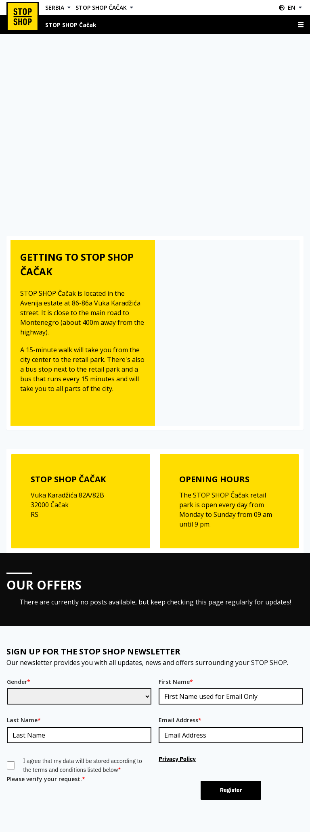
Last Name (24, 720)
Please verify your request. (46, 779)
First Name (176, 682)
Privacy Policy (177, 759)
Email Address (180, 720)
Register (231, 790)
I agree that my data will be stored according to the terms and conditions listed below (82, 765)
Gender (18, 682)
